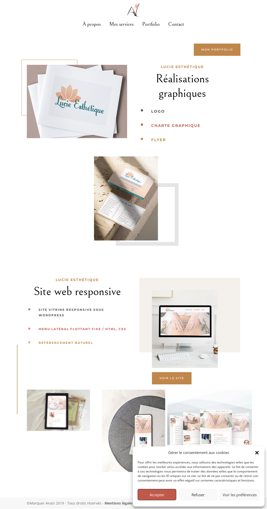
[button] (256, 452)
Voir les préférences (240, 494)
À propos (91, 24)
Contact (176, 24)
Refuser (198, 494)
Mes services (121, 24)
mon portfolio (217, 49)
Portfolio (151, 24)
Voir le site (171, 378)
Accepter (157, 494)
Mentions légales (119, 503)
